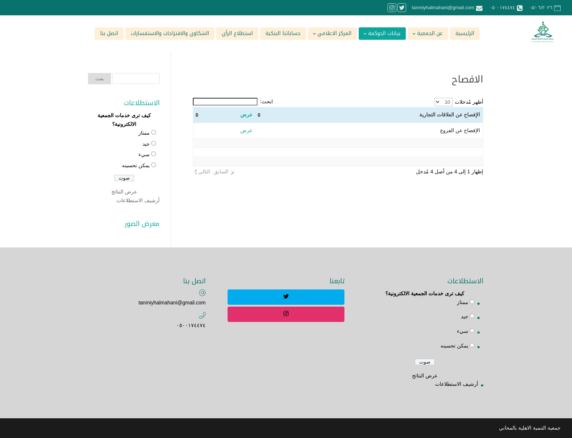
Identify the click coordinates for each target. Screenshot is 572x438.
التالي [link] (204, 171)
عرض (246, 115)
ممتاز (144, 133)
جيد (146, 144)
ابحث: (233, 101)
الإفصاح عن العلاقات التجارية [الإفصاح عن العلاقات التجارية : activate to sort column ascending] (449, 115)
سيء (144, 154)
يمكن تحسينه (136, 165)
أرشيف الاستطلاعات (138, 200)
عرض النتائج (124, 192)
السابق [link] (221, 171)
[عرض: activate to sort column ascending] (224, 115)
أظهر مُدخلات (459, 102)
